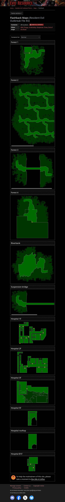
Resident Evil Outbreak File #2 (23, 8)
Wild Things (24, 27)
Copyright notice (38, 486)
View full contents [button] (37, 24)
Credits (26, 488)
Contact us (27, 486)
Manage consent (15, 486)
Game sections (16, 13)
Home (12, 8)
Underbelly (32, 27)
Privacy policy (16, 488)
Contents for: (15, 37)
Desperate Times (42, 27)
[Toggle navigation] (52, 3)
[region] (32, 60)
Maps (35, 8)
